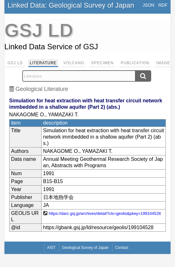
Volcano (74, 63)
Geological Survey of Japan (85, 247)
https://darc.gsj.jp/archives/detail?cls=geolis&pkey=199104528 (105, 213)
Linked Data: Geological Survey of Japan (71, 5)
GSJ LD (15, 63)
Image (163, 63)
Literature (43, 63)
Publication (135, 63)
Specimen (102, 63)
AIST (51, 247)
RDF (162, 5)
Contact (121, 247)
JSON (148, 5)
